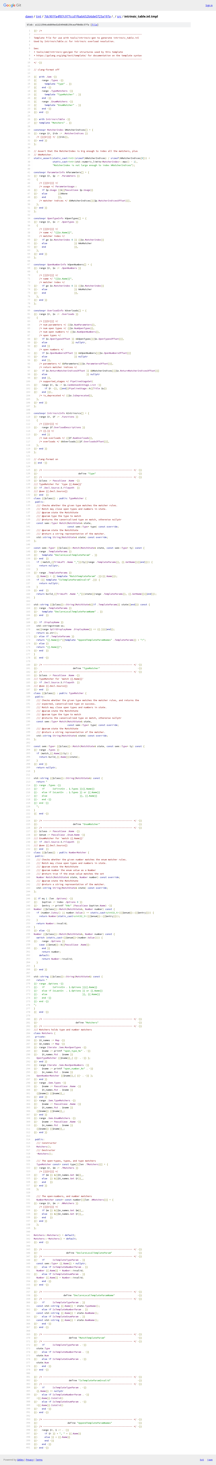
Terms (39, 1459)
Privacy (29, 1459)
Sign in (209, 5)
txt (202, 1459)
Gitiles (20, 1459)
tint (38, 16)
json (210, 1459)
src (119, 16)
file (94, 24)
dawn (29, 16)
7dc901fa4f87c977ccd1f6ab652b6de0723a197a (77, 16)
